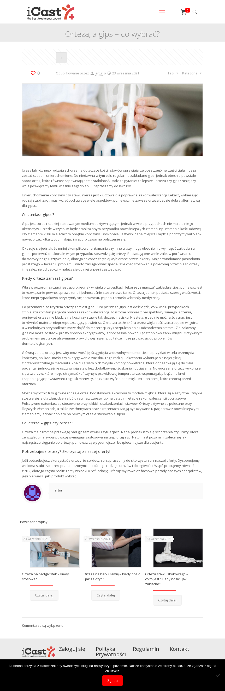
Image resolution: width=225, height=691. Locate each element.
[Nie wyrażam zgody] (218, 675)
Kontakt (179, 648)
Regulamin (146, 648)
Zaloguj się (72, 648)
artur (99, 73)
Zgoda (112, 680)
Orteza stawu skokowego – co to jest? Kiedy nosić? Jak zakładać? (166, 579)
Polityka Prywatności (111, 651)
